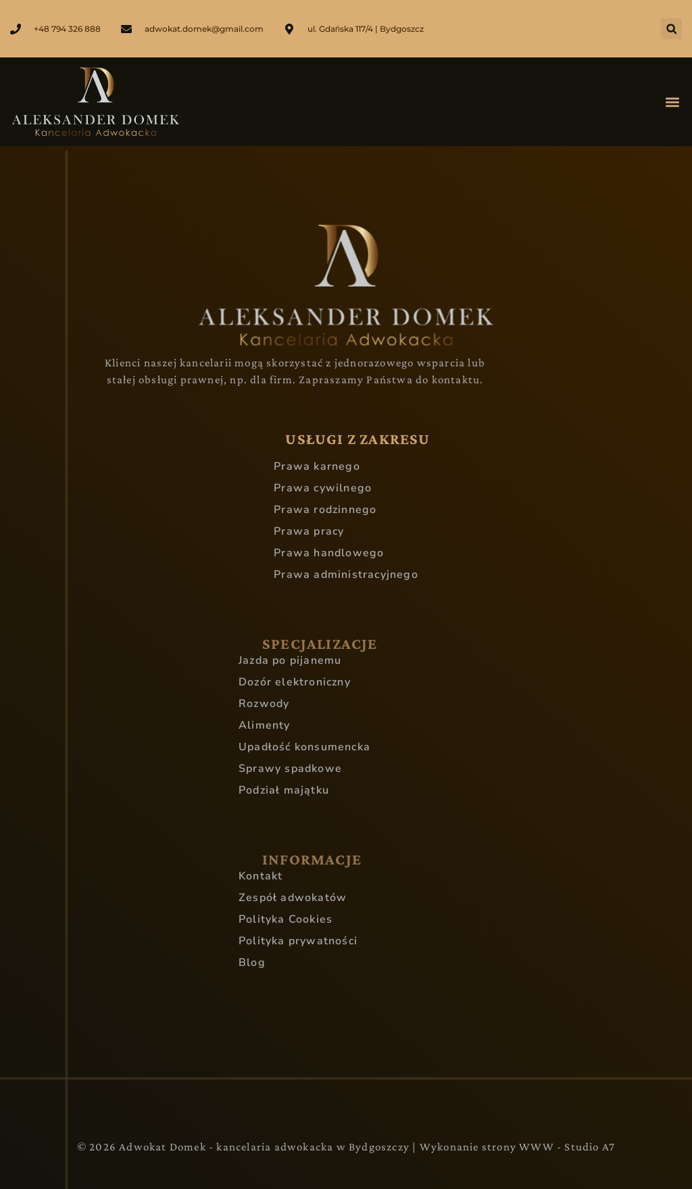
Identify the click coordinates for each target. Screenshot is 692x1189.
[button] (671, 28)
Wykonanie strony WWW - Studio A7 (517, 1146)
